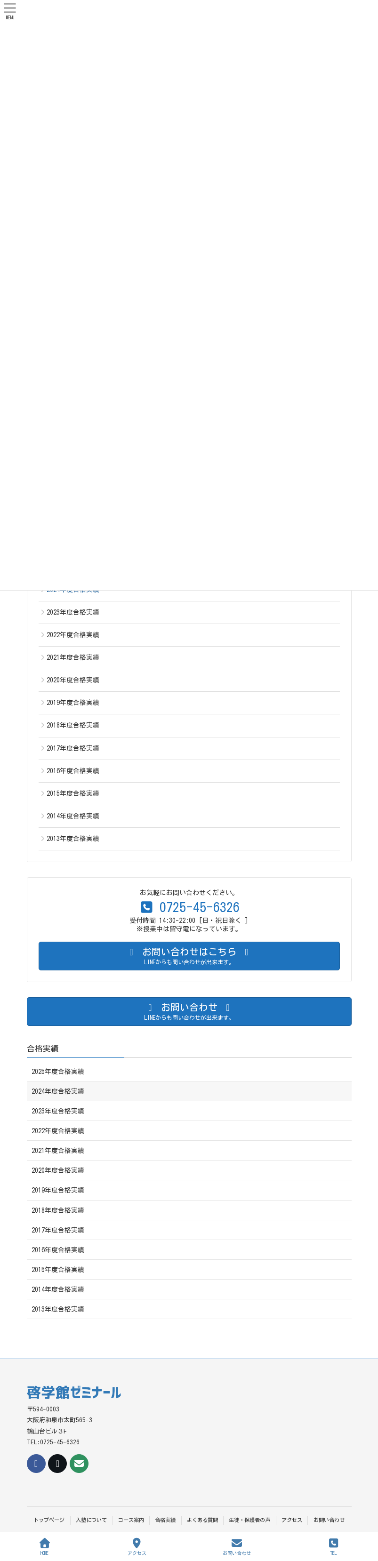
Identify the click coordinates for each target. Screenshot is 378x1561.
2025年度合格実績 (58, 1071)
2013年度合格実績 (73, 838)
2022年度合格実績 (73, 635)
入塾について (91, 1519)
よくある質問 (202, 1519)
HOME (44, 1546)
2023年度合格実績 (73, 612)
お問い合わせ (329, 1519)
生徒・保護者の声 (249, 1519)
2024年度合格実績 (58, 1091)
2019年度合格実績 (73, 702)
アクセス (291, 1519)
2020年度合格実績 (73, 680)
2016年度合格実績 (73, 771)
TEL (333, 1546)
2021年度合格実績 (73, 657)
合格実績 (43, 1048)
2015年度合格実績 (73, 793)
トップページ (48, 1519)
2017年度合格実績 (73, 748)
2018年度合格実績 (73, 725)
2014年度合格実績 (73, 816)
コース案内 (131, 1519)
